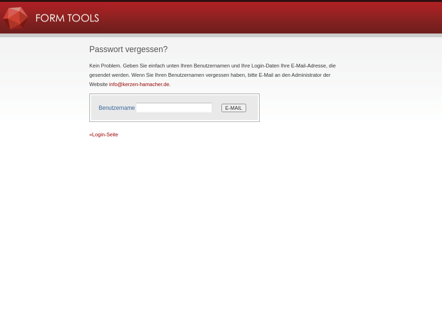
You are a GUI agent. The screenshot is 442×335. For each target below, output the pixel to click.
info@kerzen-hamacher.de (139, 84)
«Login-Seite (103, 134)
